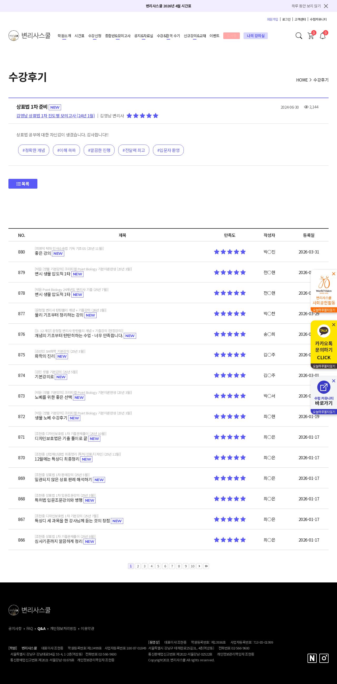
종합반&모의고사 (118, 35)
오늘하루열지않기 (324, 310)
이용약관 (87, 628)
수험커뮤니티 (318, 19)
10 (192, 565)
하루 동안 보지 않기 (306, 6)
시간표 (80, 35)
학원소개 (64, 35)
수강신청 (94, 35)
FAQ (29, 628)
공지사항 (15, 628)
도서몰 (232, 35)
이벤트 (215, 35)
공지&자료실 (143, 35)
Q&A (41, 628)
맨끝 (206, 566)
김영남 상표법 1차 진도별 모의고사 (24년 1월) (55, 115)
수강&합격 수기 (168, 35)
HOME (302, 80)
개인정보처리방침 (63, 628)
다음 (199, 566)
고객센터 (300, 19)
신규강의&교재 (195, 35)
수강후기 (321, 80)
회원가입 (272, 19)
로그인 (286, 19)
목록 (23, 183)
